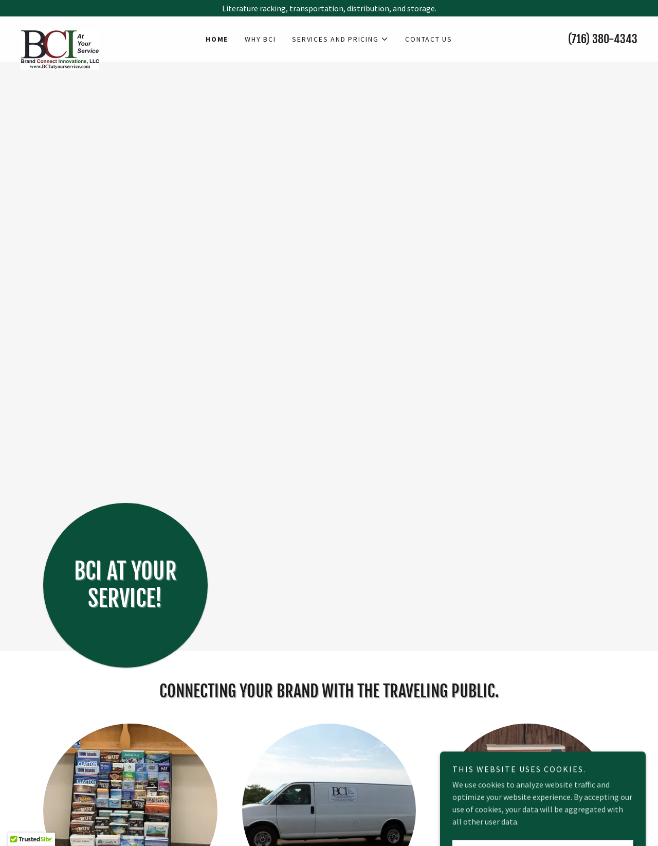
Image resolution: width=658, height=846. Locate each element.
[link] (98, 33)
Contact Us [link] (428, 39)
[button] (340, 39)
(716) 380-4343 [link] (602, 39)
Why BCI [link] (260, 39)
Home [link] (217, 39)
